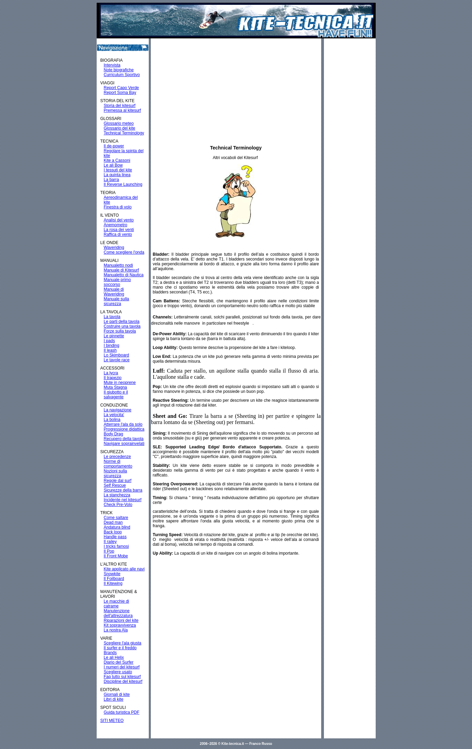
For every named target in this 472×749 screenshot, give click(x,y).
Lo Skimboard (116, 355)
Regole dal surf (118, 480)
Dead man (113, 522)
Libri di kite (113, 699)
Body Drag (113, 434)
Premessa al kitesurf (122, 110)
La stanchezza (117, 495)
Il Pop (109, 551)
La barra (111, 179)
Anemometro (116, 224)
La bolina (112, 419)
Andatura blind (117, 527)
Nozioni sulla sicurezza (115, 473)
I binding (111, 345)
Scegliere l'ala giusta (123, 643)
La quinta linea (117, 174)
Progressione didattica (124, 429)
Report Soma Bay (120, 92)
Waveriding (114, 247)
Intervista (112, 65)
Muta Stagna (115, 387)
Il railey (110, 541)
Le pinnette (114, 336)
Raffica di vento (118, 234)
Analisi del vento (119, 220)
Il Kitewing (113, 583)
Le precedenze (117, 456)
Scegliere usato (118, 671)
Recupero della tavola (124, 438)
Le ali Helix (114, 657)
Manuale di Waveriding (114, 292)
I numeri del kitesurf (122, 667)
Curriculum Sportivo (122, 74)
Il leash (110, 350)
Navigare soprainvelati (124, 443)
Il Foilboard (114, 578)
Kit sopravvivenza (120, 625)
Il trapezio (113, 377)
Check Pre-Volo (118, 504)
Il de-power (114, 146)
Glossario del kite (119, 128)
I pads (109, 340)
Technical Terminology (124, 133)
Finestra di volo (118, 207)
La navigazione (118, 410)
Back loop (113, 532)
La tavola (112, 316)
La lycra (111, 373)
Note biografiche (119, 70)
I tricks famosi (116, 546)
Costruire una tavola (122, 326)
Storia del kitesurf (120, 105)
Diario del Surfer (119, 662)
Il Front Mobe (116, 556)
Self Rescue (115, 485)
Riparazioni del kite (121, 620)
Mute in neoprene (120, 382)
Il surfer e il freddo (120, 647)
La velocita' (114, 414)
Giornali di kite (117, 694)
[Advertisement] (236, 90)
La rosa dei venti (119, 229)
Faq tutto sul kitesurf (122, 676)
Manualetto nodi (118, 265)
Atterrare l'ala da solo (123, 424)
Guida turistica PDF (122, 712)
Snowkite (112, 573)
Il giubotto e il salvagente (116, 394)
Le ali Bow (113, 165)
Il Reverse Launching (123, 184)
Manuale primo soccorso (117, 282)
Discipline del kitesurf (123, 681)
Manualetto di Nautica (124, 275)
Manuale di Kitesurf (121, 270)
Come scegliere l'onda (124, 252)
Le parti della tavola (122, 321)
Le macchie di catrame (116, 603)
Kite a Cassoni (117, 160)
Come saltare (116, 517)
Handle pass (115, 536)
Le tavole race (117, 360)
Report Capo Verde (121, 87)
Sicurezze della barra (123, 490)
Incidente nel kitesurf (123, 499)
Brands (110, 652)
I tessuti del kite (118, 170)
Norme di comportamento (118, 464)
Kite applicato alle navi (124, 569)
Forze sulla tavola (120, 331)
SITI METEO (112, 720)
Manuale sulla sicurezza (116, 301)
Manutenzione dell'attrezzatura (118, 613)
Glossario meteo (119, 123)
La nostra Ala (116, 630)
